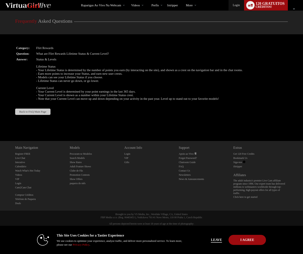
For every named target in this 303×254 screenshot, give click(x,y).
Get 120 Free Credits (243, 153)
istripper (172, 5)
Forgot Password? (188, 158)
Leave (210, 240)
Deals (18, 203)
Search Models (77, 158)
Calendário (20, 166)
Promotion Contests (80, 174)
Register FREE (22, 153)
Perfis (155, 5)
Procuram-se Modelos (81, 153)
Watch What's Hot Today (27, 170)
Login (236, 5)
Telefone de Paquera (25, 199)
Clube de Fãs (76, 170)
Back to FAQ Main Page (32, 111)
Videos (135, 5)
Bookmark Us (240, 158)
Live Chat (20, 158)
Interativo (20, 162)
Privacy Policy (74, 244)
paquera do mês (77, 183)
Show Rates (76, 162)
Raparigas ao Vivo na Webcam (101, 5)
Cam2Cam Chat (23, 187)
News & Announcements (191, 179)
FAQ (181, 166)
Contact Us (184, 170)
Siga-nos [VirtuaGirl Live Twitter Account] (239, 162)
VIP (17, 179)
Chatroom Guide (187, 162)
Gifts (126, 162)
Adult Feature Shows (80, 166)
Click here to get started (245, 196)
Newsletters (185, 174)
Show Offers (76, 179)
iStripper (237, 166)
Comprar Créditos (24, 194)
